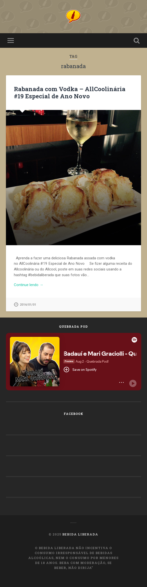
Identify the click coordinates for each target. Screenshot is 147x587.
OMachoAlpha (73, 522)
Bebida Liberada (80, 534)
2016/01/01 (28, 304)
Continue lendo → (28, 285)
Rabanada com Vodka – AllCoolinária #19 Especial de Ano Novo (69, 92)
